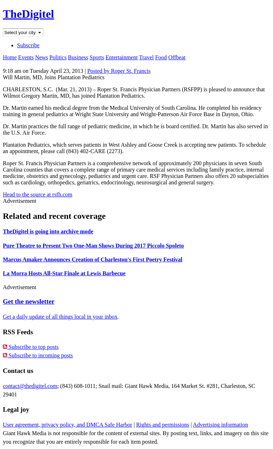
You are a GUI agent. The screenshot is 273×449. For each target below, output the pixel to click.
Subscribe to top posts (31, 347)
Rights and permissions (162, 425)
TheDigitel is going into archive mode (48, 231)
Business (78, 57)
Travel (146, 57)
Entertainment (122, 57)
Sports (97, 57)
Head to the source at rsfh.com (37, 194)
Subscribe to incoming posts (38, 355)
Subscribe (28, 45)
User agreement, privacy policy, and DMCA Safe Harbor (67, 425)
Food (161, 57)
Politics (57, 57)
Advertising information (220, 425)
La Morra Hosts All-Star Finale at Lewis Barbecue (64, 273)
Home (10, 57)
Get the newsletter (28, 301)
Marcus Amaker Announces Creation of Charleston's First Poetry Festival (92, 259)
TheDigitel (28, 13)
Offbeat (177, 57)
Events (26, 57)
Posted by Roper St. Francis (118, 71)
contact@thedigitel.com (30, 386)
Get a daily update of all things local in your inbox (60, 317)
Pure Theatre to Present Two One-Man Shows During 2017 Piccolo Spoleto (93, 246)
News (41, 57)
